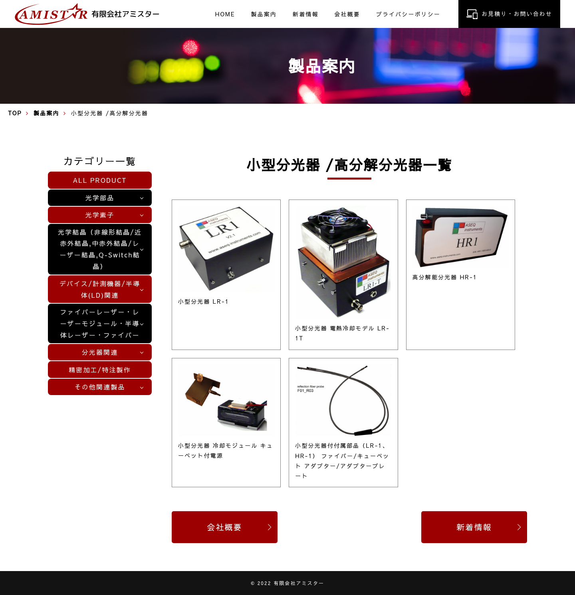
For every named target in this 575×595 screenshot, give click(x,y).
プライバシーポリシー (408, 14)
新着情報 (305, 14)
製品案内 (264, 14)
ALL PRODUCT (100, 180)
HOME (225, 14)
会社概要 (347, 14)
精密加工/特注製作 (100, 369)
